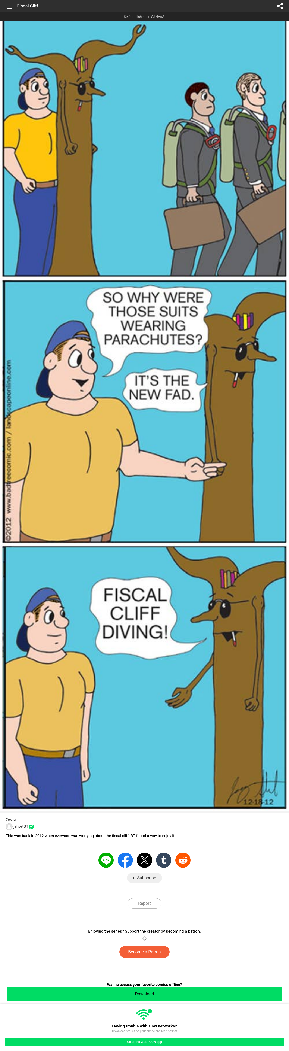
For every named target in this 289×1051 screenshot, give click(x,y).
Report (144, 903)
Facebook (125, 860)
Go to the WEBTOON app (144, 1042)
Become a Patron (144, 951)
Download (144, 993)
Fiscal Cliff (27, 6)
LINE (106, 860)
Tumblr (163, 860)
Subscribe (146, 877)
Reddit (183, 860)
